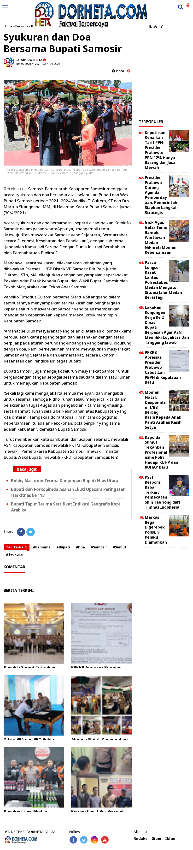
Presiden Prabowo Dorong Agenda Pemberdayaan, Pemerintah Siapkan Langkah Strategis (161, 195)
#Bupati (63, 547)
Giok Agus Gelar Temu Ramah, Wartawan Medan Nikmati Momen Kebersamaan (160, 237)
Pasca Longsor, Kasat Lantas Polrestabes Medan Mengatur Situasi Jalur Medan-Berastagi (164, 280)
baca (118, 71)
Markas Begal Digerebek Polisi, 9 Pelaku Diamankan (156, 530)
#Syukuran (15, 554)
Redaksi (141, 838)
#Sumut (119, 547)
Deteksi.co (14, 188)
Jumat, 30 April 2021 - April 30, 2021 (38, 63)
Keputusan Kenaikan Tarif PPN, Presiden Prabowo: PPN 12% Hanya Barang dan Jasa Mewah (160, 150)
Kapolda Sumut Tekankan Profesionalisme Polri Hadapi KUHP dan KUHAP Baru (161, 452)
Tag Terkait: (16, 547)
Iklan (170, 838)
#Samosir (99, 547)
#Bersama (42, 547)
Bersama (21, 26)
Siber (157, 838)
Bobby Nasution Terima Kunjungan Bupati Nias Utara (64, 480)
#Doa (80, 547)
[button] (188, 3)
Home (8, 26)
